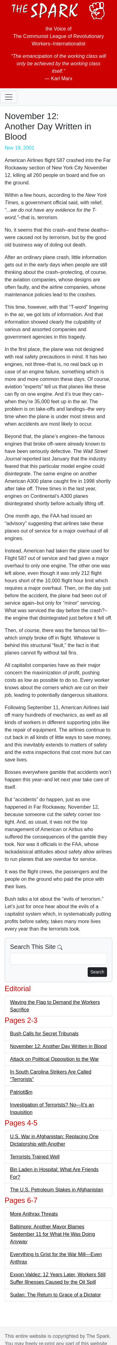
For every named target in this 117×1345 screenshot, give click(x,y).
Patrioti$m (21, 1092)
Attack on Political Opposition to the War (54, 1059)
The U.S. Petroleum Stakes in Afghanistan (56, 1189)
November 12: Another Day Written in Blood (58, 1046)
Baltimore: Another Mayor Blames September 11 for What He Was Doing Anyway (52, 1234)
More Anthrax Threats (34, 1214)
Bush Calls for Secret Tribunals (44, 1033)
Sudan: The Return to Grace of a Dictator (55, 1294)
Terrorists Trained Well (35, 1156)
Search (97, 971)
